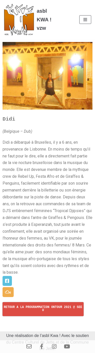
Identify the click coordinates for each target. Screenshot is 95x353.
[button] (7, 281)
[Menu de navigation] (85, 19)
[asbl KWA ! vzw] (32, 20)
